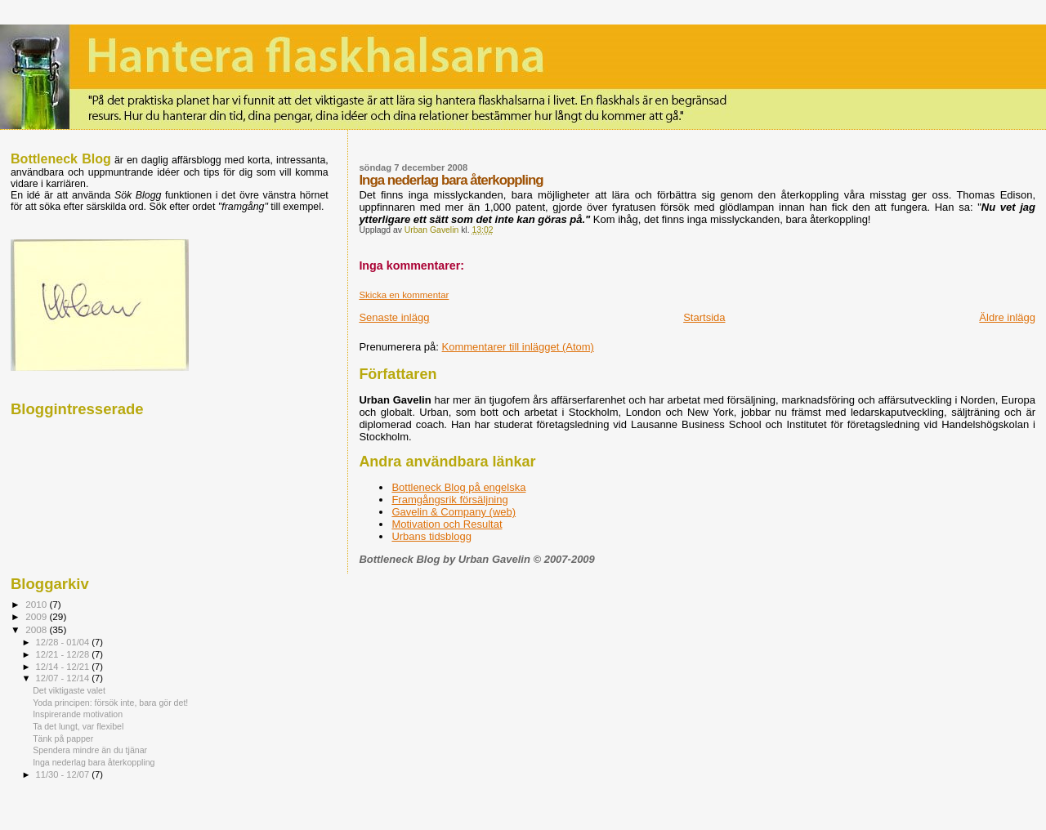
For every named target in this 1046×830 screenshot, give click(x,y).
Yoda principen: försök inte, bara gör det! (110, 702)
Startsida (704, 317)
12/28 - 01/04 (64, 642)
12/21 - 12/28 (64, 654)
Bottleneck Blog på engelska (458, 487)
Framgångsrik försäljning (449, 499)
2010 (37, 604)
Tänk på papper (63, 738)
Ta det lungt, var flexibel (78, 726)
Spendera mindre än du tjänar (90, 750)
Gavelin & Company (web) (453, 512)
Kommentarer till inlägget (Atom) (518, 347)
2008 (37, 629)
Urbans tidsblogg (431, 536)
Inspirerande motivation (78, 714)
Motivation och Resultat (446, 524)
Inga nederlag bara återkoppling (93, 762)
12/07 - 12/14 (64, 678)
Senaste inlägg (394, 317)
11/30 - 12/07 (64, 774)
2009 (37, 616)
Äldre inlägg (1007, 317)
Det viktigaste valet (69, 690)
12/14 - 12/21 (64, 667)
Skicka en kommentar (404, 295)
